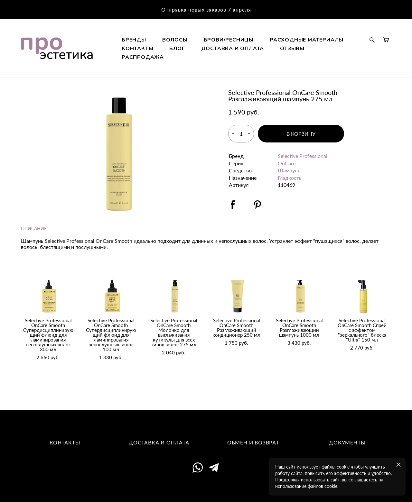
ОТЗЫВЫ (259, 67)
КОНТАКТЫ (273, 59)
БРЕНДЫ (180, 50)
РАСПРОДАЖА (308, 67)
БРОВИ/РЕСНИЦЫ (275, 50)
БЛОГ (313, 59)
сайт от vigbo (206, 487)
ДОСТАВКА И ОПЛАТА (199, 67)
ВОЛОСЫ (221, 50)
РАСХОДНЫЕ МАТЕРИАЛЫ (205, 59)
